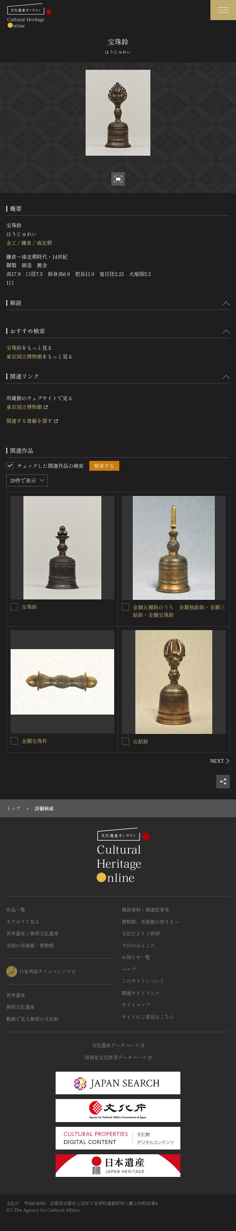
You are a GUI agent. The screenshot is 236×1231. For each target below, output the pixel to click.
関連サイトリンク (141, 992)
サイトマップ (136, 1004)
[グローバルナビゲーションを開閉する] (223, 10)
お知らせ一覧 (136, 957)
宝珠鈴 (14, 347)
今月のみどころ (138, 945)
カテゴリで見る (23, 921)
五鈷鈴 (140, 741)
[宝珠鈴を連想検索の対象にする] (14, 606)
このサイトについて (143, 980)
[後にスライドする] (220, 761)
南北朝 (44, 242)
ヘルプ (129, 969)
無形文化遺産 (20, 1006)
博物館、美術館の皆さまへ (150, 921)
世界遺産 (15, 995)
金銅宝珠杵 (34, 741)
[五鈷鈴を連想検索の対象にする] (125, 741)
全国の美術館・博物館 (30, 945)
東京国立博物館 (24, 356)
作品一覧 (15, 909)
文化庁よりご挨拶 (141, 933)
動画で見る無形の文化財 (32, 1018)
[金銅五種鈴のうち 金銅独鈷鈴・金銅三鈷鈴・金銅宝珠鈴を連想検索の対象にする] (125, 607)
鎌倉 (26, 242)
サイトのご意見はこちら (148, 1016)
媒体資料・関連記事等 (145, 909)
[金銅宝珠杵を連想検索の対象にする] (14, 741)
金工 (11, 242)
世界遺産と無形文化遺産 (32, 933)
